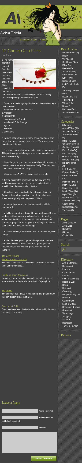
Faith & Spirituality (70, 279)
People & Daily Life (71, 294)
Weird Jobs (67, 59)
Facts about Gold (10, 306)
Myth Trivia (67, 194)
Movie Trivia (67, 191)
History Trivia (68, 160)
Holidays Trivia (69, 163)
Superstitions (68, 207)
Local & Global (69, 304)
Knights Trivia (68, 172)
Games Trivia (68, 156)
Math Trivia (67, 185)
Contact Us (67, 235)
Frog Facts (7, 290)
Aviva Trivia (10, 32)
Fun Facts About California (14, 259)
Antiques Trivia (69, 131)
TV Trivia (66, 210)
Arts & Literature (69, 263)
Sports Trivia (68, 204)
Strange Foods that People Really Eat (70, 84)
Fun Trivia (6, 55)
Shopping (66, 316)
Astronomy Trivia (70, 134)
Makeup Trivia (68, 182)
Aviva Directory (69, 223)
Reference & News (71, 307)
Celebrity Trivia (69, 144)
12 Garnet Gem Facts (21, 50)
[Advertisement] (40, 360)
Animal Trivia (68, 128)
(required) (46, 411)
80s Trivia (66, 125)
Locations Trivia (69, 175)
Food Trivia (67, 150)
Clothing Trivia (69, 147)
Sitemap (66, 232)
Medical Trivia (68, 188)
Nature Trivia (68, 197)
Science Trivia (68, 200)
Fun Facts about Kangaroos (15, 275)
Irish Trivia (67, 169)
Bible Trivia (67, 141)
